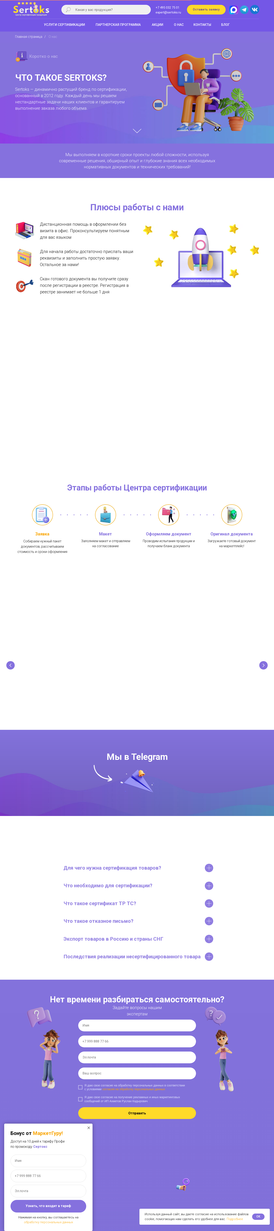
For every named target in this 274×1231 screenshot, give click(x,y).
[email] (137, 1061)
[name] (137, 1029)
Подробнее (235, 1219)
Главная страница (28, 37)
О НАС (179, 25)
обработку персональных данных (48, 1222)
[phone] (137, 1045)
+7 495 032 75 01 (167, 7)
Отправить (137, 1117)
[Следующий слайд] (263, 666)
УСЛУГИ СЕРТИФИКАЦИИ (64, 25)
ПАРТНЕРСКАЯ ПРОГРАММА (118, 25)
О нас (53, 37)
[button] (206, 9)
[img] (254, 9)
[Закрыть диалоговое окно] (88, 1127)
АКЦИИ (157, 25)
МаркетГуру (47, 1133)
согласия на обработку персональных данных (133, 1092)
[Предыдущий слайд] (10, 666)
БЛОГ (225, 25)
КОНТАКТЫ (202, 25)
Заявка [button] (42, 533)
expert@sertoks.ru (168, 12)
